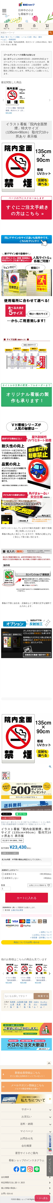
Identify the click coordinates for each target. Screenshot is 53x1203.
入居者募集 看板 (20, 1004)
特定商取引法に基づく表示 (13, 1182)
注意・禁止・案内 (35, 37)
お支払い (26, 1116)
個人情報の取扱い (9, 1188)
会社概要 (26, 1145)
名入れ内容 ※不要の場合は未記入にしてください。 (22, 859)
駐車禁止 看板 (12, 1004)
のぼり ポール (36, 1004)
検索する (43, 996)
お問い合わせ (7, 1193)
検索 (50, 33)
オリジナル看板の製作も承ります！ (26, 394)
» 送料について (45, 932)
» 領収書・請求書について (41, 938)
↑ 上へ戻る (42, 1198)
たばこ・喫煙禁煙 (9, 40)
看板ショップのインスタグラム (26, 1160)
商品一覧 (6, 26)
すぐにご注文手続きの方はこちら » (26, 206)
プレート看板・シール (17, 37)
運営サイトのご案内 (26, 1153)
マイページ (34, 26)
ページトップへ (49, 1063)
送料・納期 (26, 1123)
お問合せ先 (26, 1138)
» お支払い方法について (42, 935)
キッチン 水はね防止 (43, 1004)
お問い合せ (20, 26)
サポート (26, 1109)
